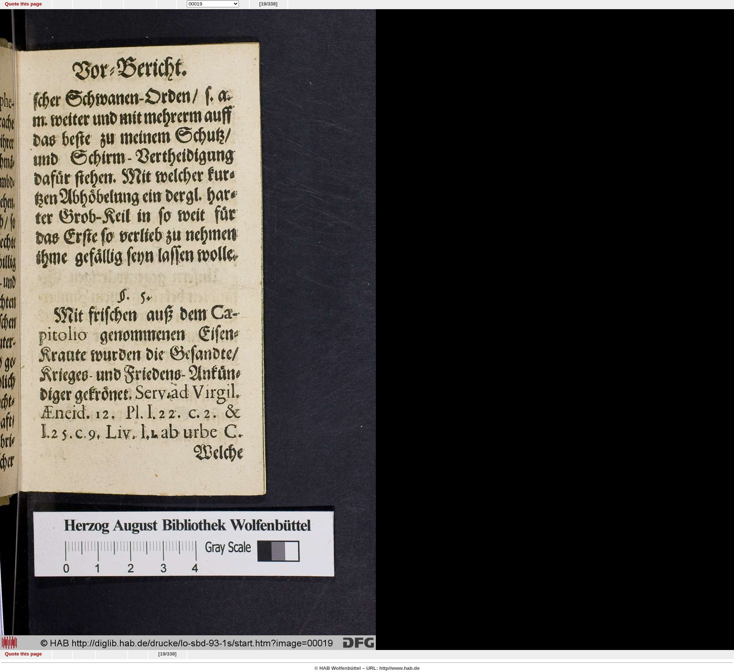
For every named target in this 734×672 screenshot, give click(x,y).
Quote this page (23, 4)
